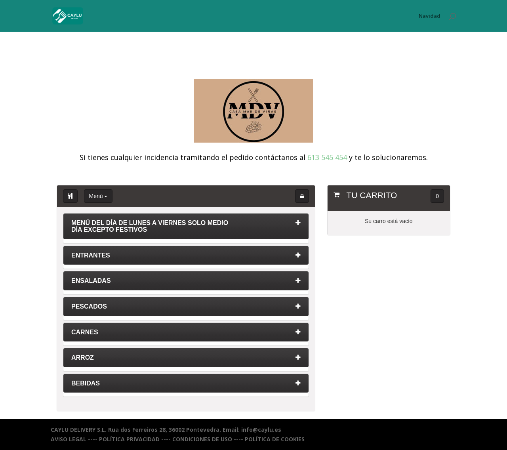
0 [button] (437, 196)
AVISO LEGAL (68, 439)
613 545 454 (327, 157)
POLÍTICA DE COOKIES (275, 439)
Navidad (429, 16)
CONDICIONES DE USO (202, 439)
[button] (302, 196)
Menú (98, 196)
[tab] (186, 228)
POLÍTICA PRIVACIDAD (129, 439)
